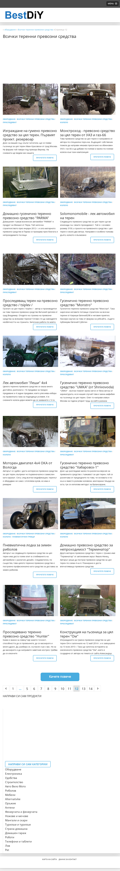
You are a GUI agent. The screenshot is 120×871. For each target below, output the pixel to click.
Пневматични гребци (23, 536)
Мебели (10, 795)
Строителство (14, 782)
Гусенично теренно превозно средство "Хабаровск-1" (84, 465)
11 (69, 688)
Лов (7, 846)
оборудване (9, 119)
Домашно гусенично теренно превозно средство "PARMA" (27, 215)
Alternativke (12, 799)
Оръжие (10, 803)
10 (62, 688)
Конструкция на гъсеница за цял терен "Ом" (86, 634)
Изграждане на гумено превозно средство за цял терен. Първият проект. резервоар (30, 134)
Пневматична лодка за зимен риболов (27, 547)
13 (83, 688)
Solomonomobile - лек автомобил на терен (87, 215)
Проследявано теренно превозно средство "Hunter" (26, 634)
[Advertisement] (60, 61)
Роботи (9, 837)
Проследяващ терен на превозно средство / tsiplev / (30, 302)
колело (64, 122)
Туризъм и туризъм (18, 824)
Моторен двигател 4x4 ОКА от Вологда (27, 465)
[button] (112, 3)
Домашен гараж (15, 833)
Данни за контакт (68, 859)
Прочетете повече (45, 158)
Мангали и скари (16, 820)
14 (91, 688)
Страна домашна (16, 829)
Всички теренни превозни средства (36, 119)
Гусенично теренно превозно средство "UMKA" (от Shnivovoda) (87, 384)
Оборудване (13, 769)
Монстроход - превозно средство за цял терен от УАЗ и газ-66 (87, 132)
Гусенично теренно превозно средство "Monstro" (84, 302)
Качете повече (60, 676)
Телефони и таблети (18, 841)
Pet (7, 850)
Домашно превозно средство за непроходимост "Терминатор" (86, 547)
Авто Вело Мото (15, 786)
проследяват (10, 122)
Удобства (11, 778)
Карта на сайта (49, 859)
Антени (10, 807)
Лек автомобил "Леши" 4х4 (25, 382)
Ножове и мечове (16, 816)
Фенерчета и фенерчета (21, 812)
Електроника (13, 773)
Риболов (10, 790)
